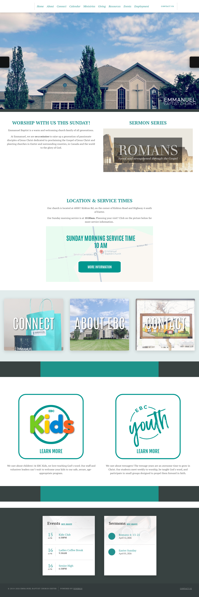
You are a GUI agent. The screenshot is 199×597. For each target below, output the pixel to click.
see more (66, 524)
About (50, 6)
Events (127, 6)
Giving (102, 6)
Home (40, 6)
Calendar (74, 6)
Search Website (193, 6)
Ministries (89, 6)
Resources (115, 6)
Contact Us (167, 6)
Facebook (182, 6)
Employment (141, 6)
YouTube (187, 6)
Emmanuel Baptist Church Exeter (17, 6)
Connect (61, 6)
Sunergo (77, 589)
